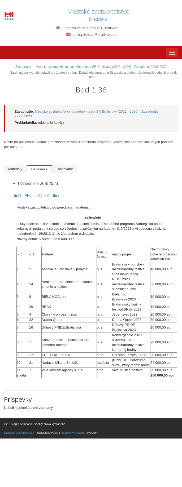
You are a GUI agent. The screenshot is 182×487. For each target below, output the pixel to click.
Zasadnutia (23, 67)
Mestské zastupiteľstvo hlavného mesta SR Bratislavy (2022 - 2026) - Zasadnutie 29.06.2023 (101, 67)
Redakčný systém (72, 432)
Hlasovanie (65, 169)
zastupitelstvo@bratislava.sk (94, 34)
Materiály (15, 169)
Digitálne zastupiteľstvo (19, 432)
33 (17, 195)
